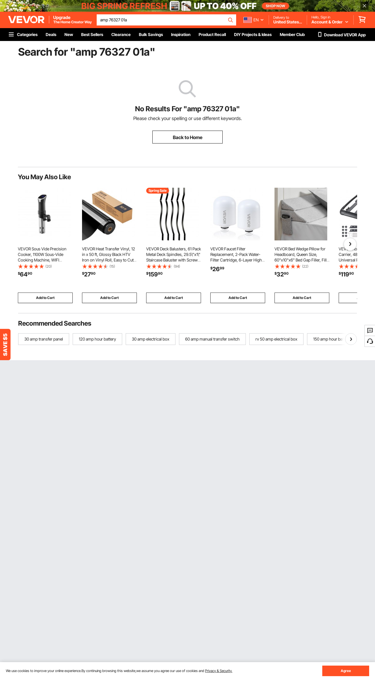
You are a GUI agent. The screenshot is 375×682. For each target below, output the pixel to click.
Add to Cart (45, 297)
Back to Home (187, 137)
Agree (346, 671)
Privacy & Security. (218, 671)
